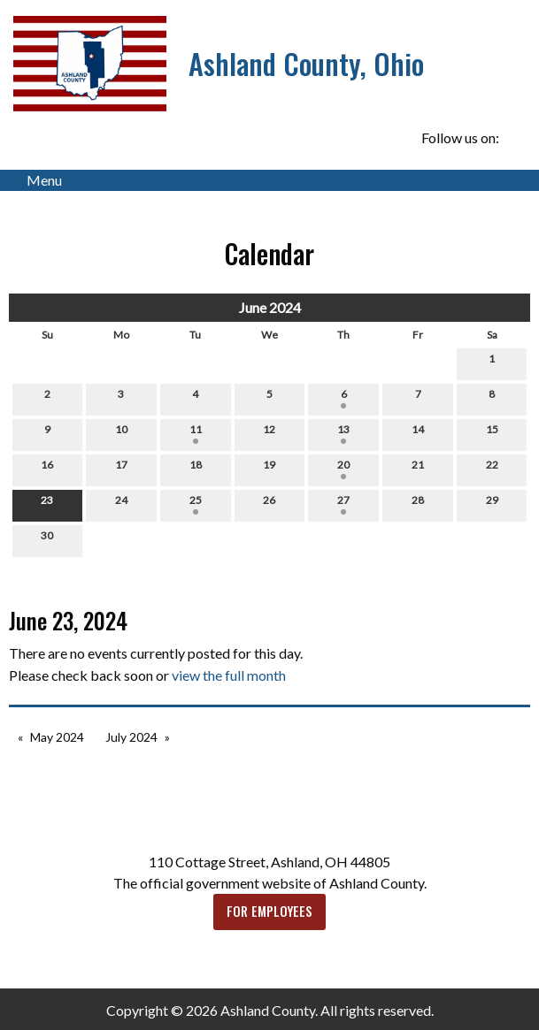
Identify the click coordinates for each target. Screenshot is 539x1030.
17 (121, 468)
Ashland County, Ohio (306, 63)
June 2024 (270, 307)
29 (492, 504)
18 (195, 468)
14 (418, 433)
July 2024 (131, 736)
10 (121, 433)
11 (195, 433)
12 (269, 433)
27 (343, 504)
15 (492, 433)
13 (343, 433)
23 (47, 504)
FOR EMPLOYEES (269, 911)
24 (121, 504)
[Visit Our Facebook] (516, 138)
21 (418, 468)
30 (47, 539)
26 (269, 504)
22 (492, 468)
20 (343, 468)
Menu (35, 180)
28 (418, 504)
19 (269, 468)
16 (47, 468)
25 (195, 504)
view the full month (229, 675)
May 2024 (57, 736)
